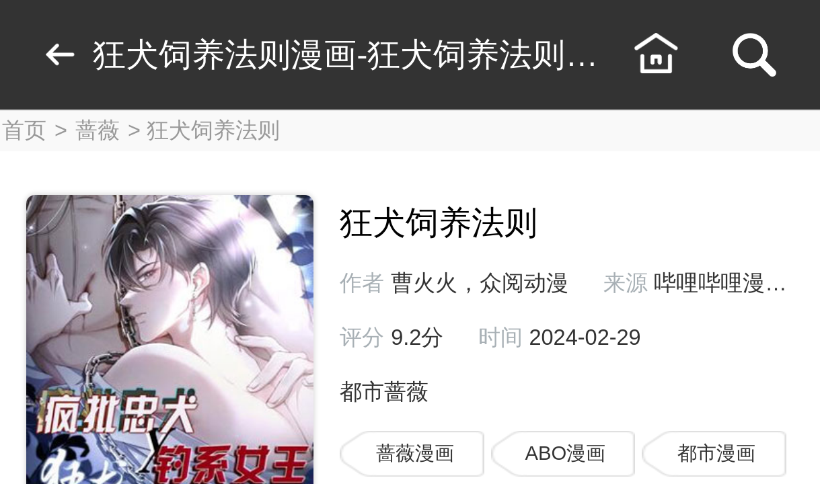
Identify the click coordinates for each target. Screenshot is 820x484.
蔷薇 (97, 130)
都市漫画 (716, 453)
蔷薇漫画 (415, 453)
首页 (24, 130)
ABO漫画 (565, 453)
